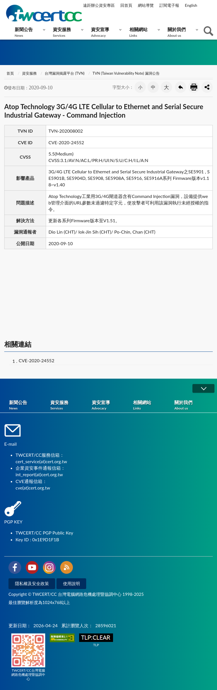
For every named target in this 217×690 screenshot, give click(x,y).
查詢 (208, 31)
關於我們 (182, 32)
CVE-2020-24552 (36, 360)
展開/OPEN (203, 388)
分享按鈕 (207, 87)
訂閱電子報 (169, 5)
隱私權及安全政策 (32, 583)
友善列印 (193, 87)
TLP (96, 640)
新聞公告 (29, 32)
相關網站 (143, 32)
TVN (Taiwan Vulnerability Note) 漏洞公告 (126, 73)
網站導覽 (146, 5)
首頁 (10, 73)
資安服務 (67, 32)
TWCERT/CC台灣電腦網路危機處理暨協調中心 (28, 657)
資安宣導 (105, 32)
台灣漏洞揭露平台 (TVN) (64, 73)
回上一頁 (180, 87)
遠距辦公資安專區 (99, 5)
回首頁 (126, 5)
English (191, 5)
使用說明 (71, 583)
